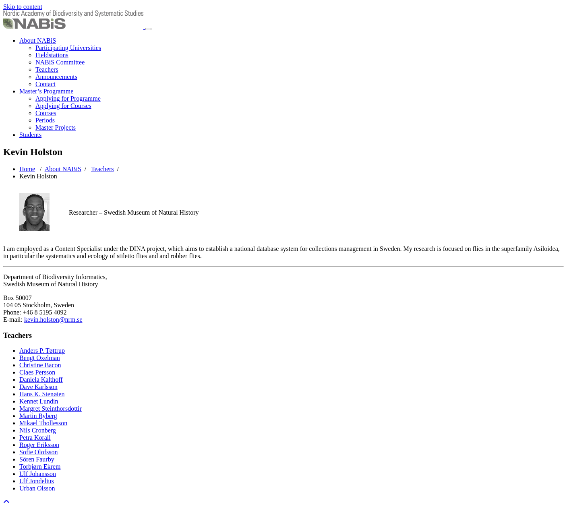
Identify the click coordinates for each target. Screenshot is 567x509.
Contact (45, 84)
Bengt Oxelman (39, 357)
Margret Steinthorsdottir (50, 408)
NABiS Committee (60, 62)
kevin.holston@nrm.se (53, 319)
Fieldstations (51, 55)
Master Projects (55, 127)
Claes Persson (37, 372)
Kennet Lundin (38, 401)
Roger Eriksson (39, 444)
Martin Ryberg (38, 415)
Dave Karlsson (38, 386)
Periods (45, 120)
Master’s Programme (46, 91)
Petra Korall (35, 437)
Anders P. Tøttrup (42, 350)
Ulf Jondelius (36, 481)
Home (27, 169)
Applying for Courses (63, 105)
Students (30, 134)
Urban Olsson (37, 488)
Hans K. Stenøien (41, 394)
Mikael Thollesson (43, 423)
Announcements (56, 76)
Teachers (46, 69)
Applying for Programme (68, 98)
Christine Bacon (40, 365)
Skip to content (22, 6)
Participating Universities (68, 47)
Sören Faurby (36, 459)
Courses (45, 113)
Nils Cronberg (37, 430)
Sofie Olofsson (38, 452)
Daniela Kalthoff (41, 379)
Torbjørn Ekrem (39, 466)
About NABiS (37, 40)
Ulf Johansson (37, 473)
